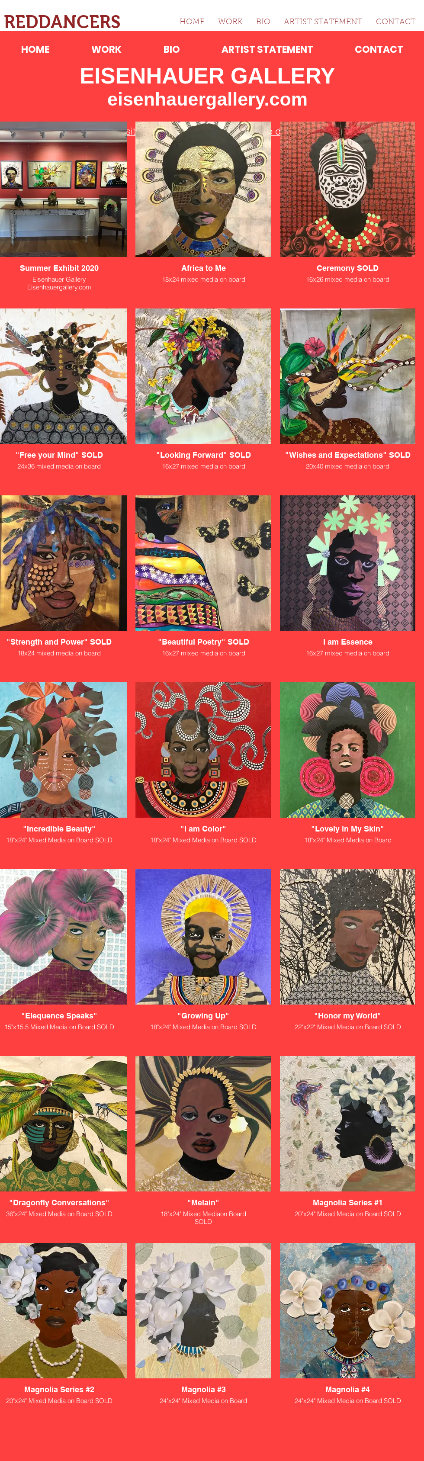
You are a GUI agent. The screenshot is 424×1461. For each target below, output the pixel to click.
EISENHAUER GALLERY (207, 76)
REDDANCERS (62, 22)
